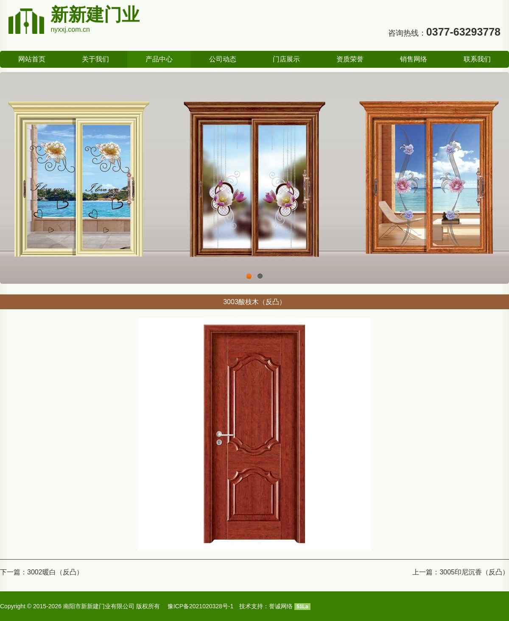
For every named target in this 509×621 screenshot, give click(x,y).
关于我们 (95, 59)
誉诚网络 (281, 606)
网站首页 (31, 59)
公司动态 (222, 59)
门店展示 (286, 59)
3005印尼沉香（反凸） (474, 572)
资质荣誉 (350, 59)
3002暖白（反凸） (55, 572)
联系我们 (477, 59)
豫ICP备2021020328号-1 (201, 606)
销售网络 (413, 59)
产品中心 (159, 59)
